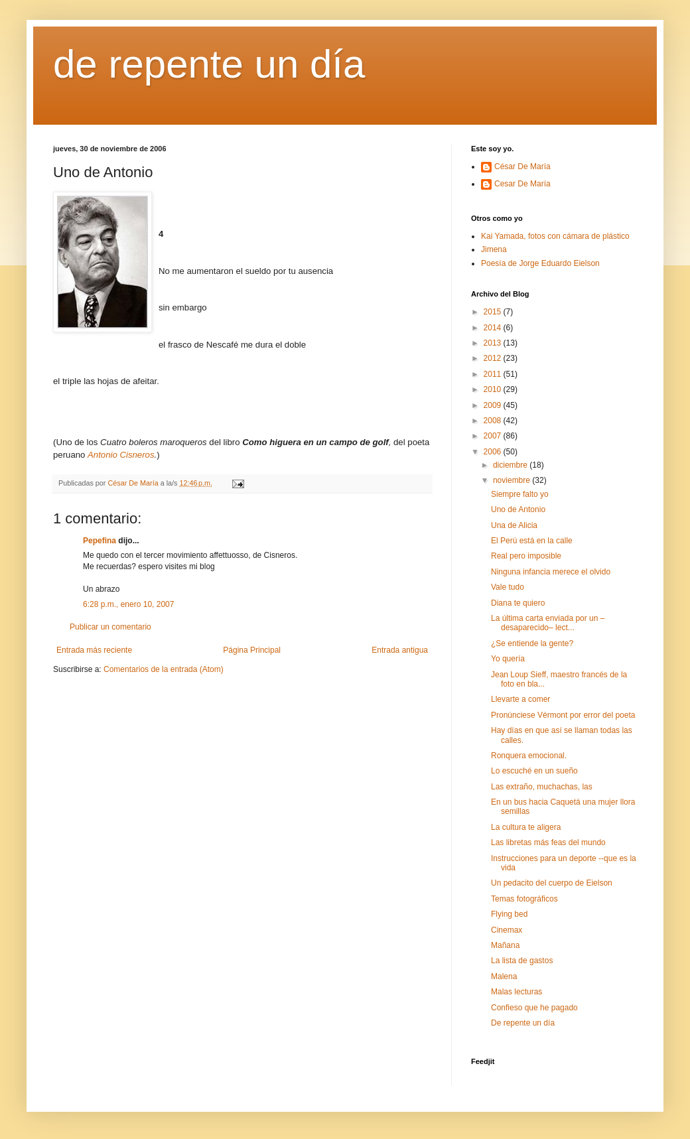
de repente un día (209, 64)
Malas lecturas (516, 991)
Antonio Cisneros (121, 455)
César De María (522, 166)
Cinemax (506, 930)
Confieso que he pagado (534, 1007)
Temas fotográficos (524, 899)
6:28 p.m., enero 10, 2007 (128, 604)
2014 (494, 327)
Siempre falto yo (520, 494)
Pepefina (99, 540)
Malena (504, 976)
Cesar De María (522, 183)
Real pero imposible (526, 556)
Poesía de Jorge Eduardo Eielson (540, 263)
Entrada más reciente (94, 650)
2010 (494, 389)
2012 (494, 358)
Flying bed (509, 914)
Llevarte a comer (520, 699)
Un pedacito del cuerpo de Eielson (551, 883)
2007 (494, 435)
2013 (494, 343)
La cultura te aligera (526, 827)
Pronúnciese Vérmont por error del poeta (563, 715)
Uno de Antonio (518, 509)
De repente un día (523, 1023)
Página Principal (252, 650)
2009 (494, 405)
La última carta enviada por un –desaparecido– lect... (547, 623)
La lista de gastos (522, 960)
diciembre (511, 465)
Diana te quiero (518, 603)
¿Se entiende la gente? (532, 643)
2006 (494, 451)
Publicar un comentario (110, 627)
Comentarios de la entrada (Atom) (164, 669)
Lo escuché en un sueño (534, 770)
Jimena (494, 249)
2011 (494, 374)
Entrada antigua (400, 650)
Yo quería (508, 658)
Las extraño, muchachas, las (541, 786)
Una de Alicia (514, 525)
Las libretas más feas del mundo (548, 842)
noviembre (512, 480)
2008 (494, 420)
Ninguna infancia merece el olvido (550, 571)
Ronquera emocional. (529, 755)
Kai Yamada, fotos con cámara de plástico (555, 236)
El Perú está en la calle (532, 540)
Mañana (505, 945)
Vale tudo (507, 587)
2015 (494, 311)
